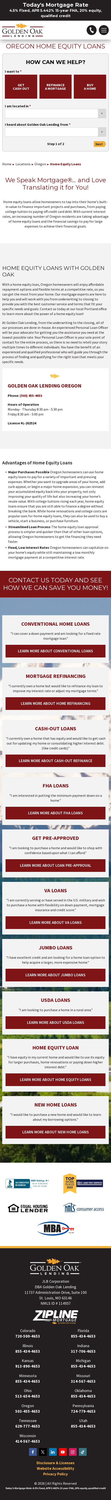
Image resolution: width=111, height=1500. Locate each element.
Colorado (27, 1330)
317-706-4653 (83, 1351)
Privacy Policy (55, 1473)
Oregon (40, 164)
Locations (23, 164)
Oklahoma (83, 1390)
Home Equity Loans (65, 164)
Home (7, 164)
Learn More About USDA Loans (55, 1022)
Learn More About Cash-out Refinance (55, 760)
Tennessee (28, 1420)
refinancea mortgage (55, 87)
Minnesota (28, 1375)
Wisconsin (27, 1435)
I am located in (17, 106)
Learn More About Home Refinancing (55, 703)
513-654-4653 (27, 1396)
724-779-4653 (83, 1411)
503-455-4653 (27, 1411)
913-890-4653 (27, 1366)
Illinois (27, 1345)
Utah (83, 1420)
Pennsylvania (83, 1405)
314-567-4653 (83, 1381)
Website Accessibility (55, 1468)
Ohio (28, 1390)
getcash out (21, 87)
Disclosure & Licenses (55, 1462)
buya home (90, 87)
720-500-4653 (27, 1336)
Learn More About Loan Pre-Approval (55, 865)
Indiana (83, 1345)
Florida (83, 1330)
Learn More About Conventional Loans (55, 650)
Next (99, 144)
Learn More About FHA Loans (55, 812)
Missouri (83, 1375)
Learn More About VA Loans (55, 922)
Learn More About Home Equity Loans (55, 1079)
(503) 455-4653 (31, 395)
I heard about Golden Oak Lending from (36, 125)
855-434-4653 (83, 1336)
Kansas (28, 1360)
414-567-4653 (27, 1441)
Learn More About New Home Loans (55, 1131)
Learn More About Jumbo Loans (55, 974)
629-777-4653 (27, 1426)
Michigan (83, 1360)
